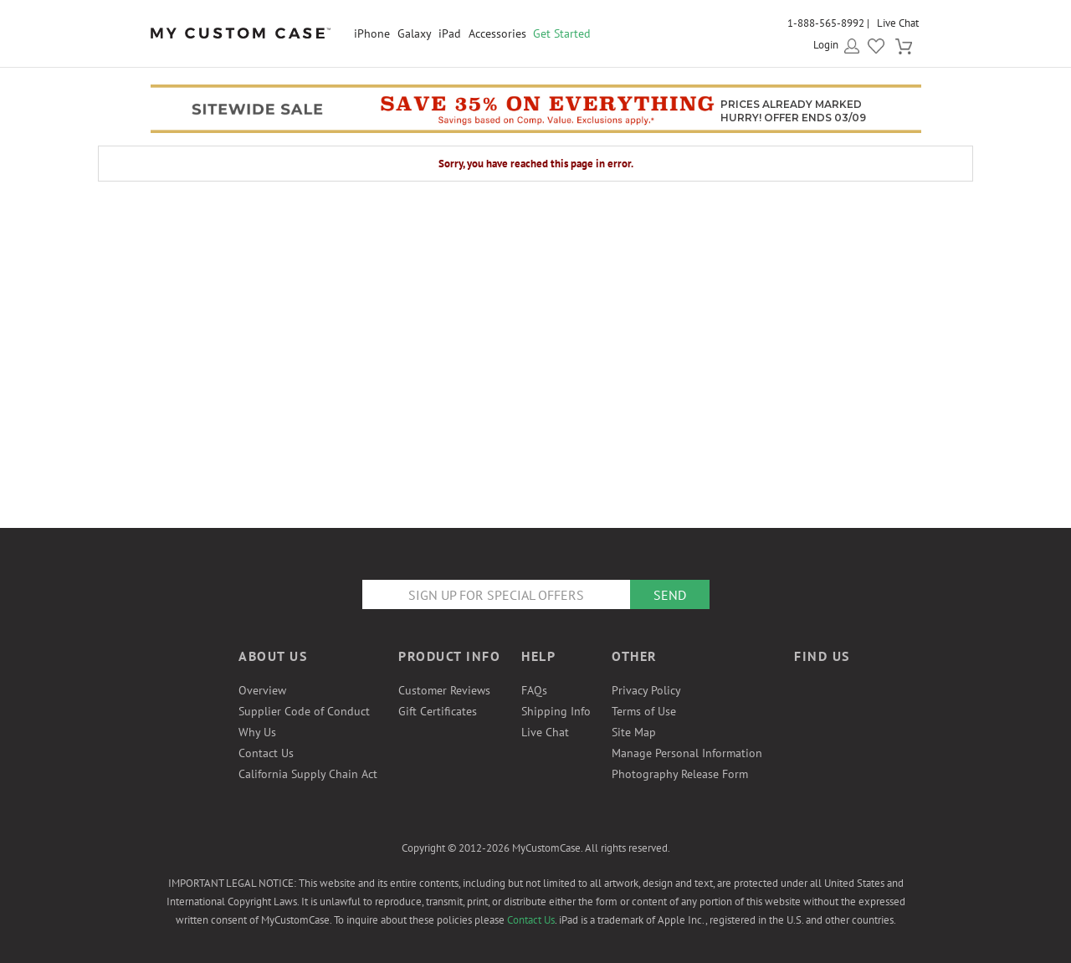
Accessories (497, 33)
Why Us (257, 732)
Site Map (634, 732)
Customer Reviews (444, 690)
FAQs (534, 690)
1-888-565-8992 (825, 23)
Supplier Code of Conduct (304, 711)
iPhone (372, 33)
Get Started (562, 33)
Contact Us (266, 753)
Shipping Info (556, 711)
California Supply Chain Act (307, 773)
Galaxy (414, 33)
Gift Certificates (437, 711)
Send (669, 595)
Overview (262, 690)
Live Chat (898, 23)
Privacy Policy (646, 690)
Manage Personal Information (687, 753)
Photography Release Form (680, 773)
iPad (449, 33)
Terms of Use (644, 711)
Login (825, 45)
